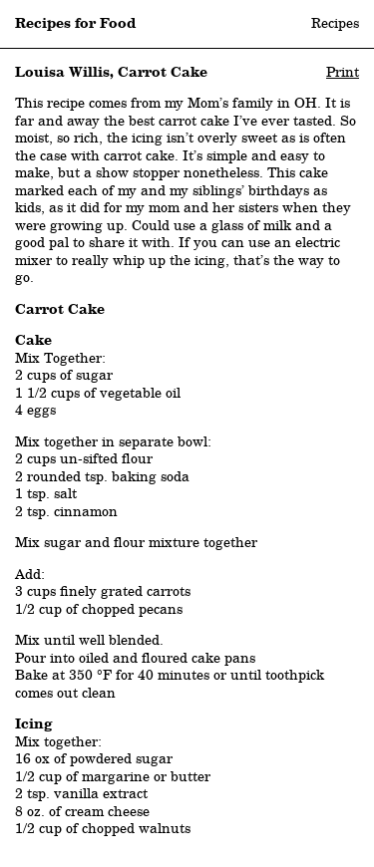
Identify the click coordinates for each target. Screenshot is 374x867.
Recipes (335, 23)
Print (342, 72)
